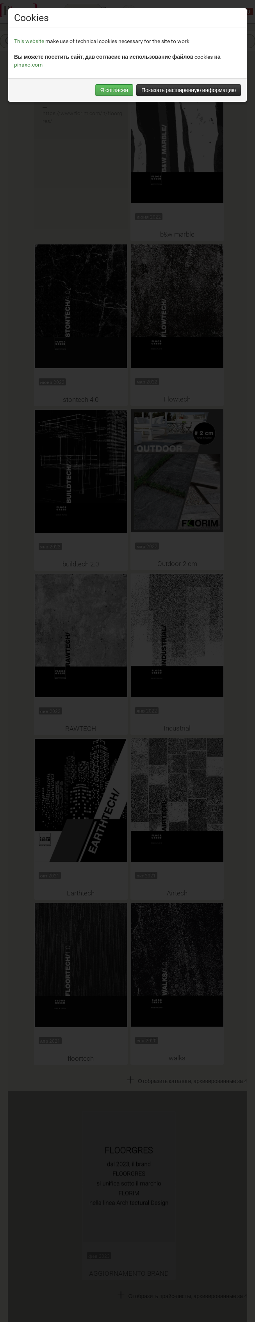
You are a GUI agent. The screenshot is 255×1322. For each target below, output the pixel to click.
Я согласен (114, 90)
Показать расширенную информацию (188, 90)
